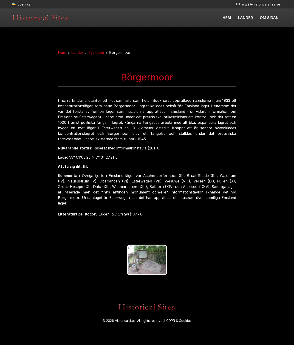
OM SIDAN (269, 17)
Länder (77, 52)
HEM (227, 17)
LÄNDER (245, 17)
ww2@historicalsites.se (258, 4)
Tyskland (96, 52)
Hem (62, 52)
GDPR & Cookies (179, 321)
